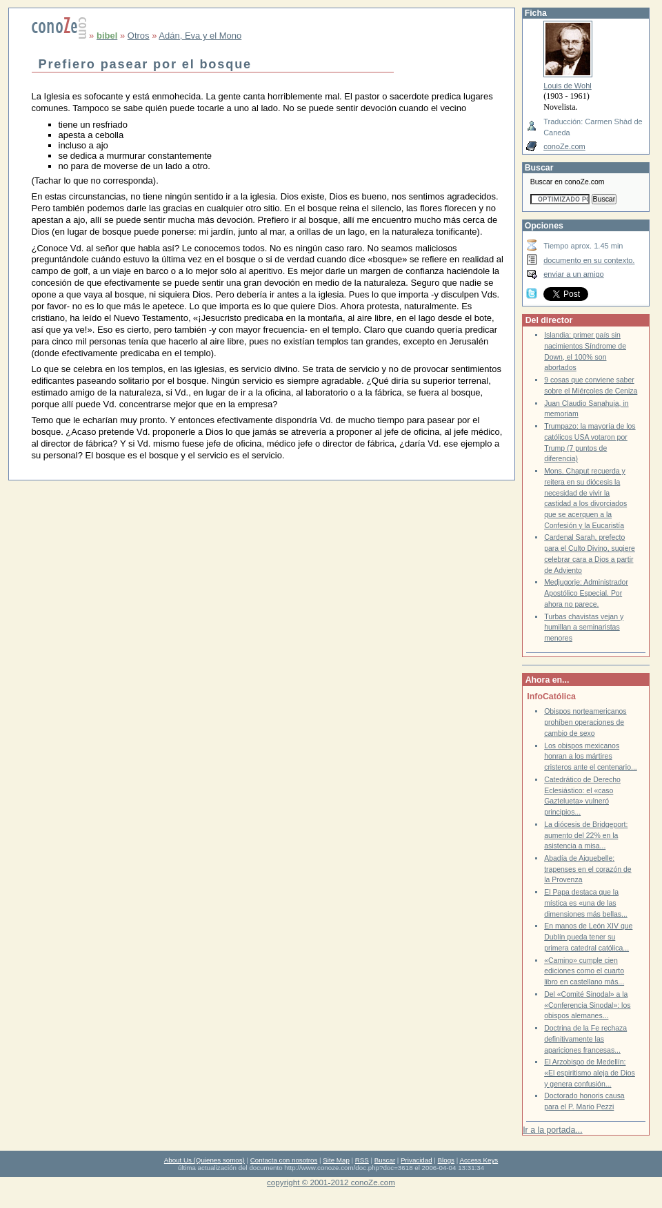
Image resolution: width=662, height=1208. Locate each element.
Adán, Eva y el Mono (200, 35)
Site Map (336, 1160)
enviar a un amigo (573, 274)
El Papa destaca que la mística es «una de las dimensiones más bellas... (586, 902)
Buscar (384, 1160)
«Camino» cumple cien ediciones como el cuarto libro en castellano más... (584, 971)
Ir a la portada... (552, 1130)
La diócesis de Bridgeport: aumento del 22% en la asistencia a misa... (586, 835)
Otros (139, 35)
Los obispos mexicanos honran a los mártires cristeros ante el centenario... (590, 756)
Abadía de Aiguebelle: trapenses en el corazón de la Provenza (587, 869)
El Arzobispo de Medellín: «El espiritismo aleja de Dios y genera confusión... (589, 1072)
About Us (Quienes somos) (204, 1160)
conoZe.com (564, 146)
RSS (362, 1160)
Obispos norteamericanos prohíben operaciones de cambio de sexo (585, 722)
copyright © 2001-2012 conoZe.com (331, 1182)
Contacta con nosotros (284, 1160)
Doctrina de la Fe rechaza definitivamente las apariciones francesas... (585, 1038)
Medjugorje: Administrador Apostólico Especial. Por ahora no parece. (586, 592)
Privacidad (416, 1160)
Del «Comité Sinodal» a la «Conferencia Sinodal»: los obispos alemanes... (587, 1005)
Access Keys (478, 1160)
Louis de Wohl (567, 85)
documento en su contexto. (588, 260)
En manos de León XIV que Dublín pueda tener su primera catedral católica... (588, 936)
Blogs (446, 1160)
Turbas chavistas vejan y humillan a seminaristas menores (583, 627)
